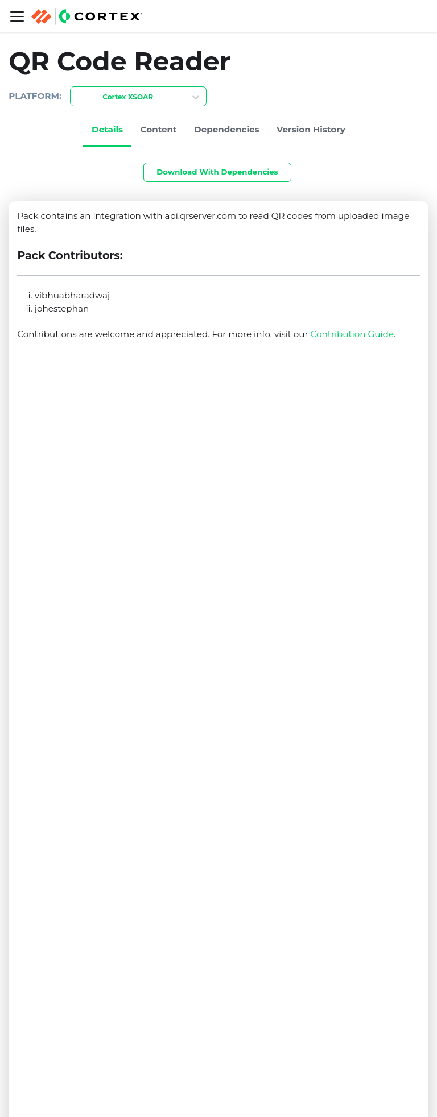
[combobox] (77, 97)
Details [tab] (107, 129)
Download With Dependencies (217, 171)
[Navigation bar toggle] (17, 16)
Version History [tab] (311, 129)
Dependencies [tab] (226, 129)
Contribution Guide (352, 334)
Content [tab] (159, 129)
